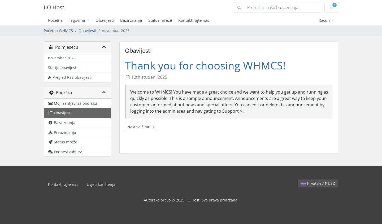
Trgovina (77, 20)
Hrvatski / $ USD (318, 183)
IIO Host (54, 7)
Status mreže (160, 20)
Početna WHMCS (58, 30)
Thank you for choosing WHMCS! (205, 65)
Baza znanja (131, 20)
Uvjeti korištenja (101, 184)
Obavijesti (105, 20)
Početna (55, 20)
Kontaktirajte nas (193, 20)
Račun (325, 20)
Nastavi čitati (141, 126)
